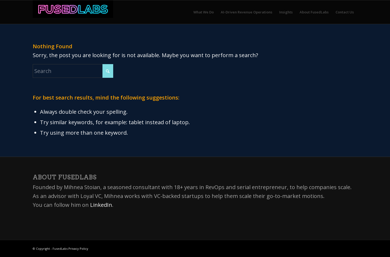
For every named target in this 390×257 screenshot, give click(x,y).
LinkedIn (101, 204)
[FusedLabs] (73, 12)
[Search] (73, 71)
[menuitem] (203, 12)
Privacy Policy (78, 249)
